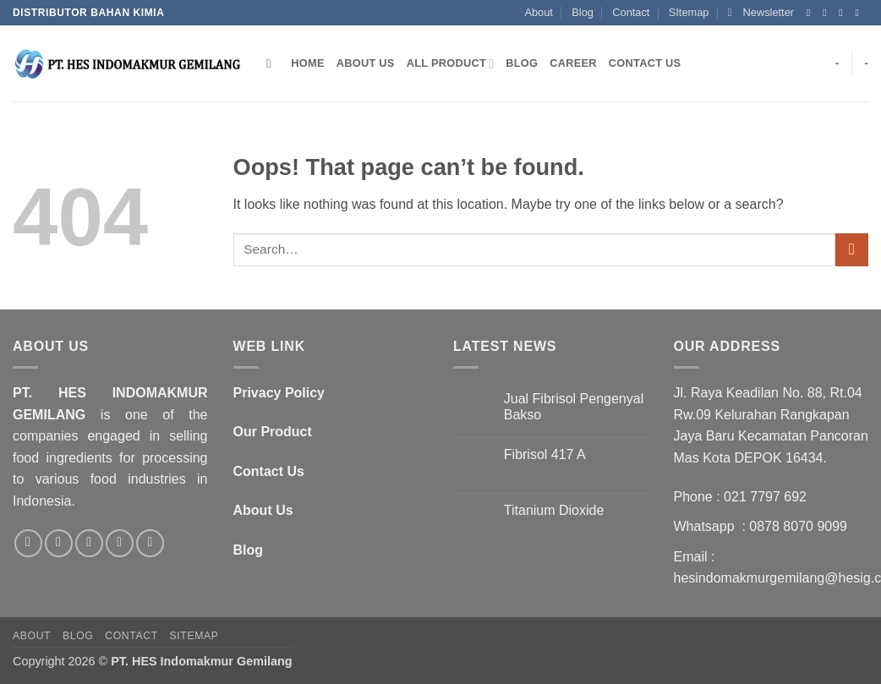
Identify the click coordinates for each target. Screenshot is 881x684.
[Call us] (120, 543)
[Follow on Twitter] (844, 13)
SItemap (689, 12)
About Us (366, 63)
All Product (451, 64)
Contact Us (645, 63)
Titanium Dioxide (554, 510)
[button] (761, 12)
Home (307, 63)
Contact (630, 12)
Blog (583, 12)
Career (573, 63)
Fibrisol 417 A (545, 454)
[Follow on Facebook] (812, 13)
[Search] (272, 63)
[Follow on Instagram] (828, 13)
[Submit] (851, 249)
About (538, 12)
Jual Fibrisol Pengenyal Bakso (573, 406)
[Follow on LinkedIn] (150, 543)
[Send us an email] (860, 13)
